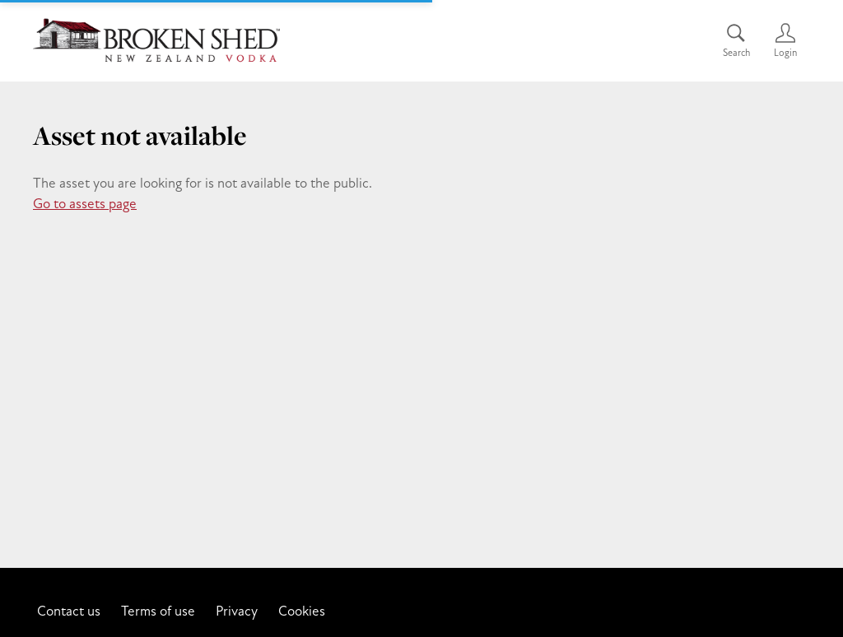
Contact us (68, 610)
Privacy (237, 610)
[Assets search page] (736, 40)
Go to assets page (85, 203)
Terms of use (158, 610)
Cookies (301, 610)
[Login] (785, 40)
